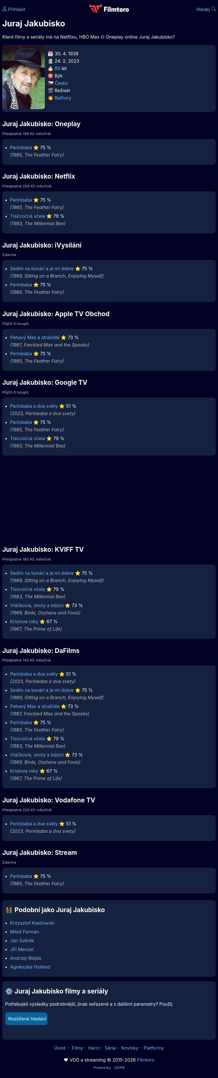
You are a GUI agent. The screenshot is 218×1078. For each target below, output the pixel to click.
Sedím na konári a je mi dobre (42, 268)
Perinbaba (21, 147)
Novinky (129, 1048)
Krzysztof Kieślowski (32, 923)
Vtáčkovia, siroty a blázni (37, 605)
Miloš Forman (24, 932)
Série (110, 1048)
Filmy (77, 1048)
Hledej (206, 9)
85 (57, 68)
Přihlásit (13, 9)
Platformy (154, 1048)
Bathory (63, 98)
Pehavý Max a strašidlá (35, 337)
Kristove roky (24, 621)
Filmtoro (145, 1060)
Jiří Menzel (22, 949)
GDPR (119, 1067)
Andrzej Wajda (25, 958)
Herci (94, 1048)
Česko (61, 83)
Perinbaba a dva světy (34, 406)
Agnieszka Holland (30, 967)
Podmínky (102, 1067)
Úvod (60, 1048)
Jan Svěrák (22, 940)
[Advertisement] (109, 500)
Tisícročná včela (27, 216)
